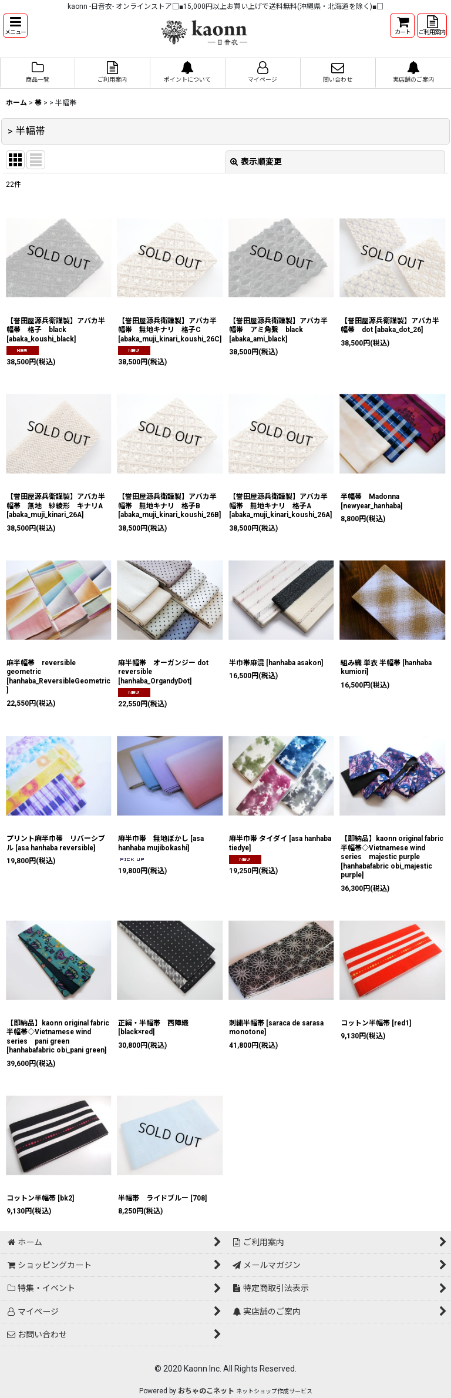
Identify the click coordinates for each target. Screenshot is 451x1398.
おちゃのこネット (206, 1391)
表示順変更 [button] (256, 161)
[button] (15, 26)
